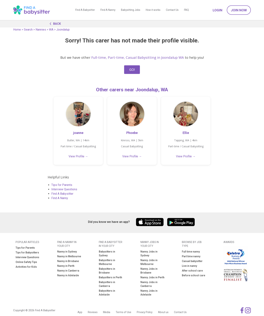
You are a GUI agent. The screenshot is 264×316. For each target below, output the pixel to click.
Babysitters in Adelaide (107, 292)
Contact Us (172, 10)
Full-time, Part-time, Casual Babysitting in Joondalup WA (137, 57)
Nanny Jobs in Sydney (148, 253)
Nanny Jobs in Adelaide (148, 292)
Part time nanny (191, 256)
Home (17, 29)
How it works (153, 10)
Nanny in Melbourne (69, 256)
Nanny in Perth (65, 265)
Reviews (93, 312)
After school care (192, 270)
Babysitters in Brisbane (107, 270)
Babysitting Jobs (130, 10)
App (80, 312)
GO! (132, 69)
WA (51, 29)
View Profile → (78, 156)
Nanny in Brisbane (68, 261)
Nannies (41, 29)
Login (217, 10)
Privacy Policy (145, 312)
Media (106, 312)
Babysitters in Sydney (107, 253)
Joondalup (63, 29)
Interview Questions (64, 189)
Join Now (239, 10)
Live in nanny (189, 265)
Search (28, 29)
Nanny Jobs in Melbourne (148, 262)
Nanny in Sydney (67, 251)
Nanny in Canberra (68, 270)
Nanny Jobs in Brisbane (148, 270)
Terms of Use (123, 312)
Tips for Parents (61, 185)
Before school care (193, 275)
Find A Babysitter (85, 10)
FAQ (186, 10)
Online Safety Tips (26, 262)
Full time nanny (191, 251)
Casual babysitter (192, 261)
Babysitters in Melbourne (107, 262)
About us (163, 312)
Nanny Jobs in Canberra (148, 284)
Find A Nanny (107, 10)
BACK (54, 23)
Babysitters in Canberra (107, 284)
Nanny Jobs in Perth (152, 277)
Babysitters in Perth (110, 277)
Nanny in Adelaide (68, 275)
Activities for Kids (26, 266)
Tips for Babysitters (27, 252)
